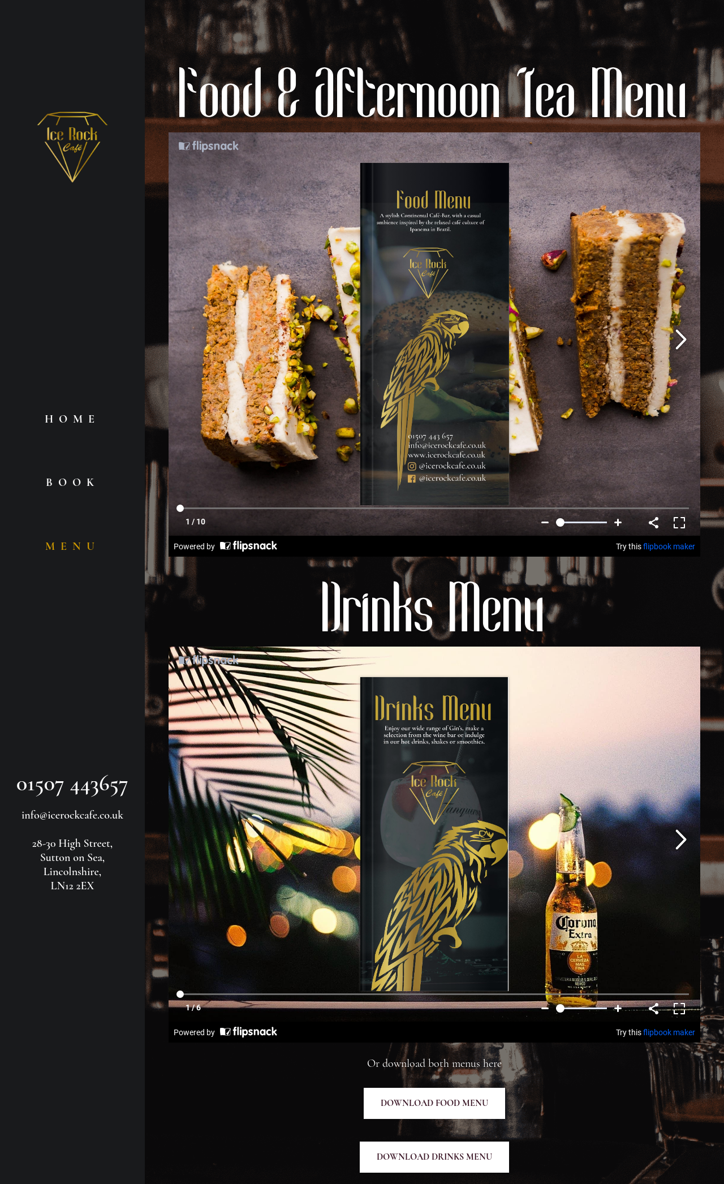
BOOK (73, 482)
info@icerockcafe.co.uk (72, 815)
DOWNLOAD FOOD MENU (434, 1103)
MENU (72, 546)
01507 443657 (72, 782)
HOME (72, 419)
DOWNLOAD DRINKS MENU (434, 1157)
